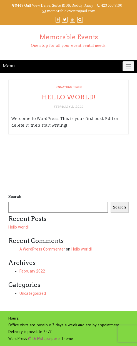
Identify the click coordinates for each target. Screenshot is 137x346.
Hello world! (68, 97)
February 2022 (32, 271)
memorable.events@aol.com (71, 11)
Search (14, 196)
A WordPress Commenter (42, 249)
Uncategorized (69, 87)
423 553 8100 (111, 5)
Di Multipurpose (44, 338)
